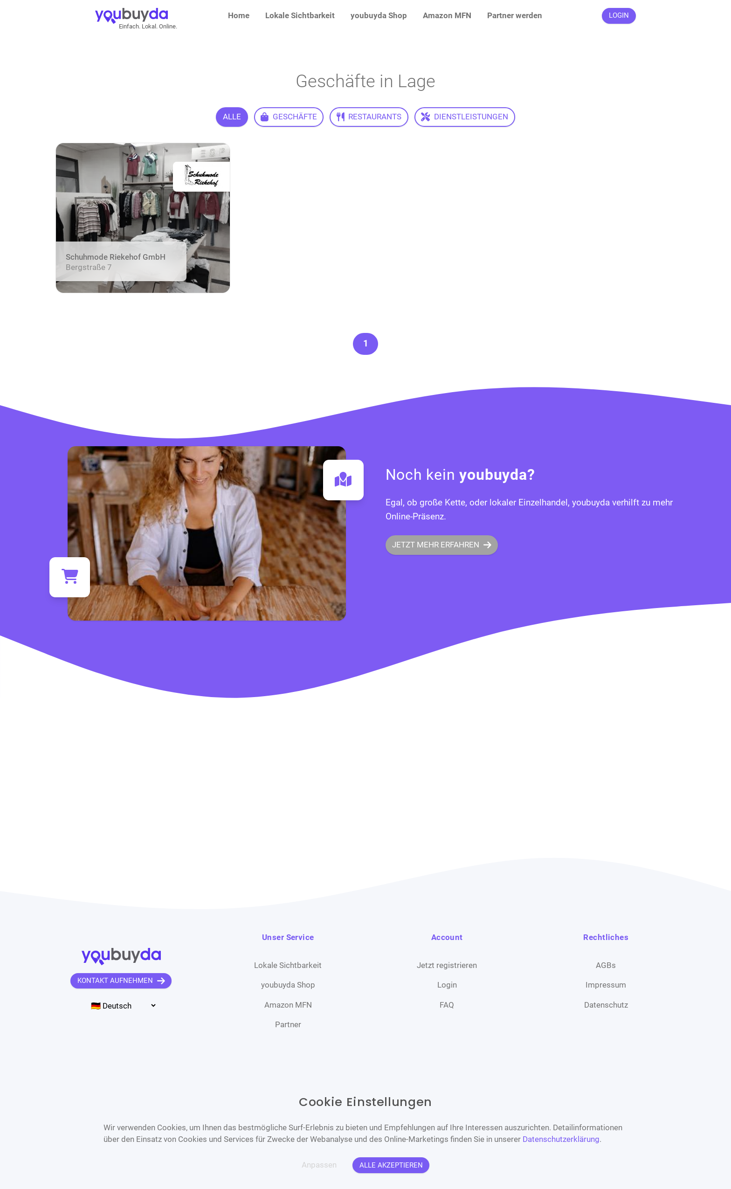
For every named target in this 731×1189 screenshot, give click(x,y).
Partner (288, 1024)
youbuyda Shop (379, 15)
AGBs (606, 965)
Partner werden (514, 15)
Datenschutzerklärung (561, 1139)
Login (447, 984)
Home (238, 15)
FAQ (447, 1004)
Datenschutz (606, 1004)
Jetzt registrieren (447, 965)
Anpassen (319, 1164)
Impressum (606, 984)
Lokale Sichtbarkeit (300, 15)
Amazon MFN (447, 15)
